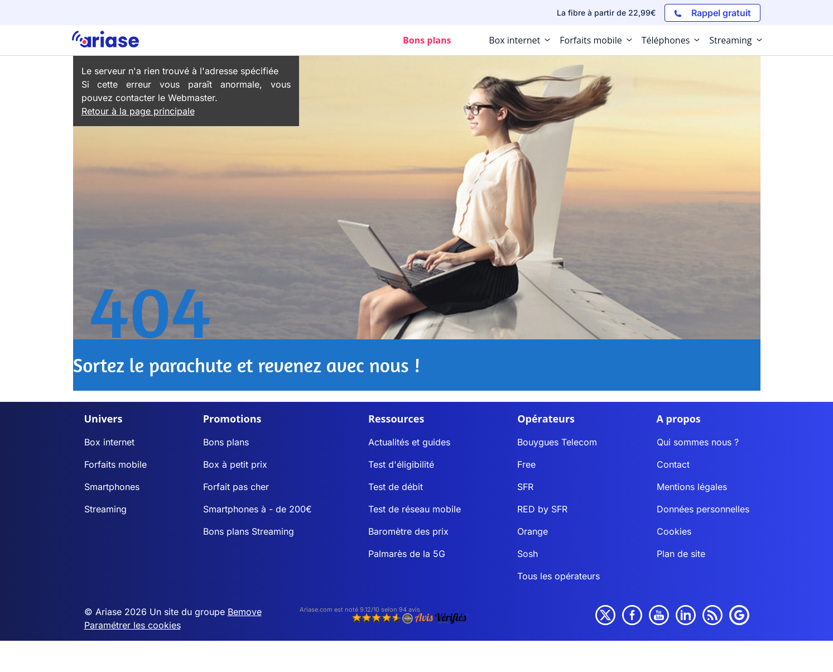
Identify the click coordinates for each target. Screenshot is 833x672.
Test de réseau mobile (414, 509)
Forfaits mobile (115, 464)
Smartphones (111, 486)
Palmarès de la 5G (406, 553)
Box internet (109, 442)
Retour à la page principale (138, 111)
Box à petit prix (235, 464)
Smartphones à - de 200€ (257, 509)
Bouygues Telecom (557, 442)
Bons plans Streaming (248, 531)
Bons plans (226, 442)
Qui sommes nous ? (698, 442)
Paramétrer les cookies (132, 625)
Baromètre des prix (408, 531)
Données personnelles (703, 509)
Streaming (105, 509)
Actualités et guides (409, 442)
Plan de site (681, 553)
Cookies (674, 531)
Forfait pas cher (236, 486)
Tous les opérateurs (558, 576)
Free (526, 464)
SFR (525, 486)
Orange (532, 531)
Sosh (527, 553)
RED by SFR (542, 509)
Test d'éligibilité (401, 464)
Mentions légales (692, 486)
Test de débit (395, 486)
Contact (673, 464)
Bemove (245, 611)
